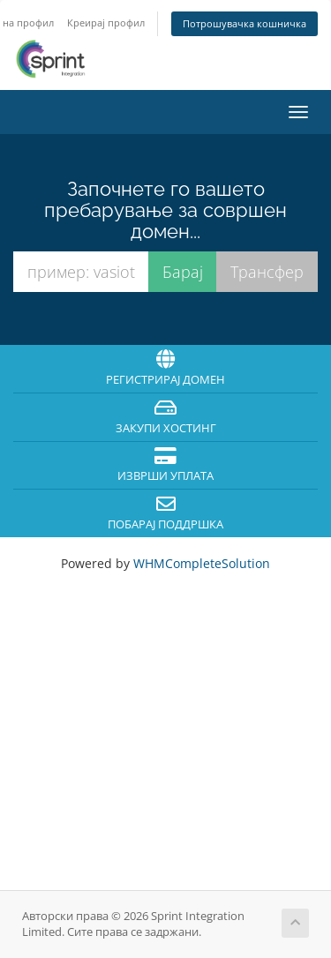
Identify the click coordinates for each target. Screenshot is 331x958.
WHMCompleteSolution (201, 563)
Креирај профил (106, 22)
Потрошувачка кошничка (244, 23)
